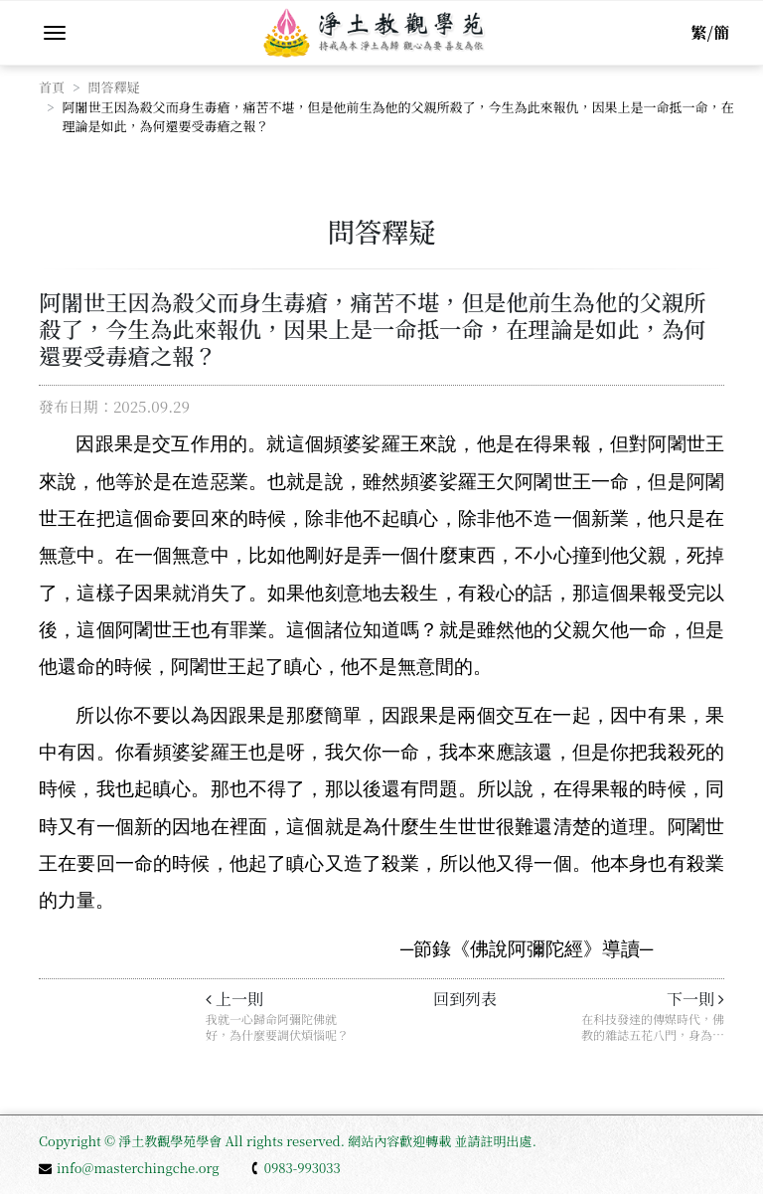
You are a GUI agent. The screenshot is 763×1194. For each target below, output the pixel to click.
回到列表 (465, 998)
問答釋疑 (114, 87)
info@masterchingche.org (129, 1167)
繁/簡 (710, 32)
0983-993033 (295, 1167)
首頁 (52, 87)
